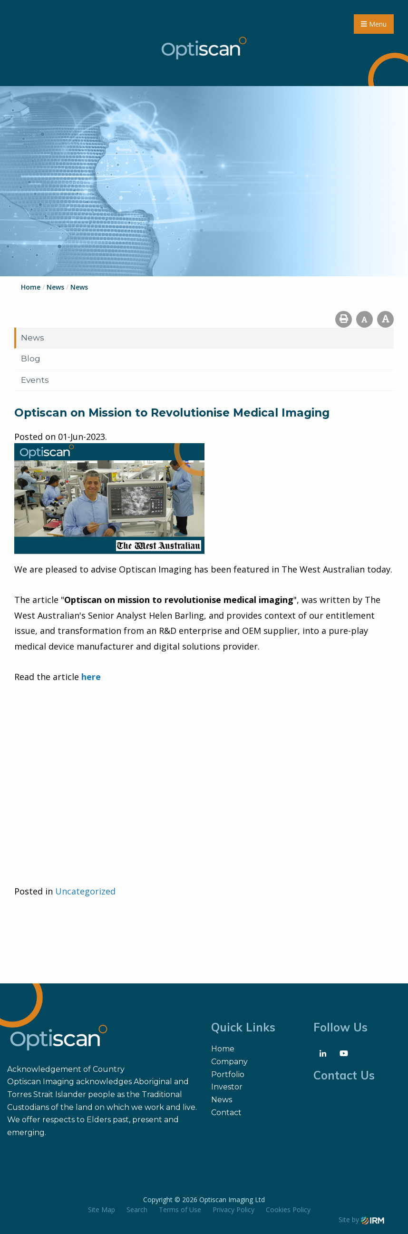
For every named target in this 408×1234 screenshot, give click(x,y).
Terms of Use (180, 1209)
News (32, 337)
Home (222, 1048)
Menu (374, 24)
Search (136, 1209)
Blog (30, 358)
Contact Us (344, 1075)
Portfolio (227, 1074)
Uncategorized (85, 891)
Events (35, 380)
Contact (226, 1112)
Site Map (101, 1209)
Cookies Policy (288, 1209)
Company (229, 1061)
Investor (227, 1086)
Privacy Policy (233, 1209)
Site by (361, 1219)
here (91, 676)
